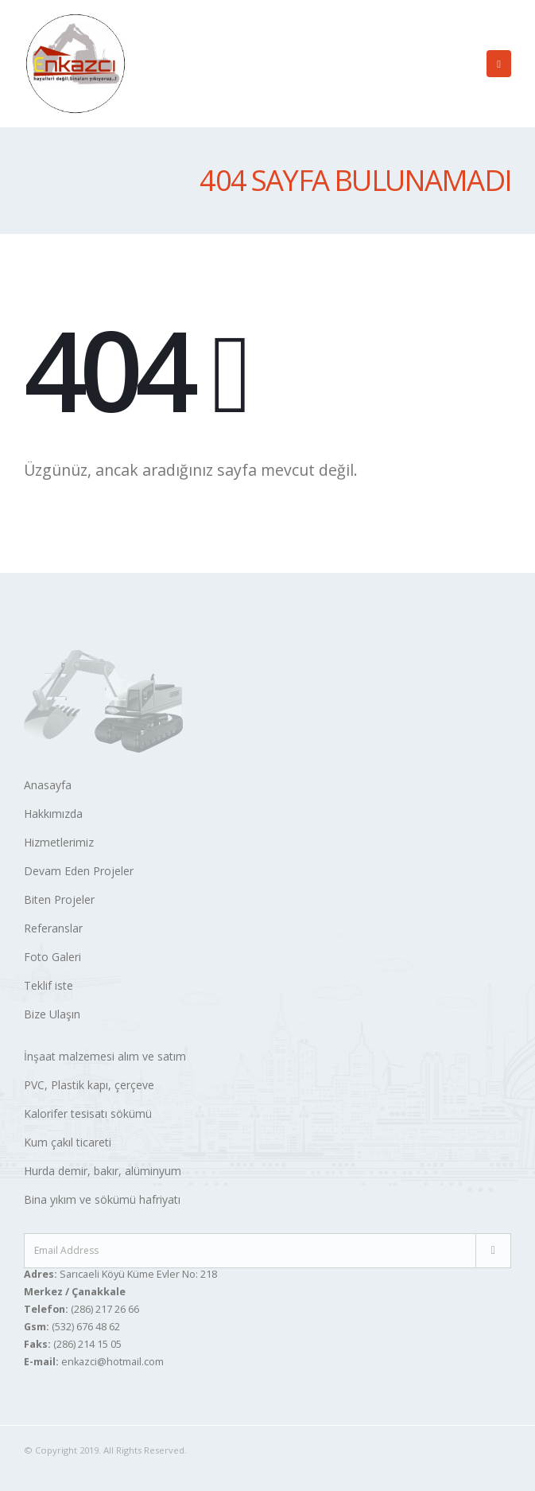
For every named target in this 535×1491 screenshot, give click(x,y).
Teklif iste (48, 985)
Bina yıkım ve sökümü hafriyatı (102, 1199)
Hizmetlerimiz (59, 842)
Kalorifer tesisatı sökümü (88, 1113)
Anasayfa (48, 784)
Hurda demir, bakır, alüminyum (102, 1170)
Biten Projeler (59, 899)
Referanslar (53, 928)
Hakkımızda (53, 813)
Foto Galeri (52, 956)
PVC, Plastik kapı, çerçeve (89, 1084)
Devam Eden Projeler (79, 870)
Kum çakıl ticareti (67, 1142)
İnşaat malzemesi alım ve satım (105, 1056)
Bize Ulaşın (52, 1014)
